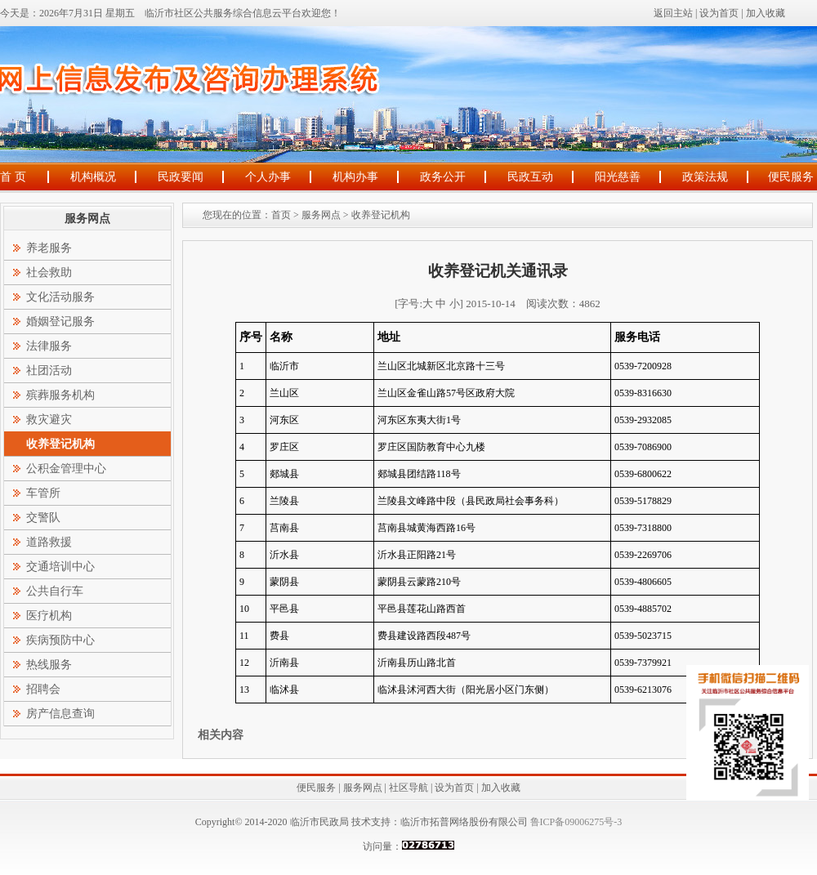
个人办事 (268, 177)
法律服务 (49, 346)
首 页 (13, 177)
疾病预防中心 (60, 640)
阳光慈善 (618, 177)
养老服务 (49, 248)
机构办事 (355, 177)
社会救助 (49, 272)
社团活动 (49, 370)
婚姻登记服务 (60, 321)
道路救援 (49, 542)
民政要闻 (180, 177)
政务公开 (443, 177)
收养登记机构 (380, 215)
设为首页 (719, 13)
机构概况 (93, 177)
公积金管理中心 (66, 468)
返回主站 (673, 13)
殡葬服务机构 (60, 395)
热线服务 (49, 664)
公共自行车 (54, 591)
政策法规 (705, 177)
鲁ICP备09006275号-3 (575, 822)
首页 (281, 215)
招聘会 (43, 689)
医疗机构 (49, 615)
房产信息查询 (60, 714)
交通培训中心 (60, 566)
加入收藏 (765, 13)
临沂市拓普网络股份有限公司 (464, 822)
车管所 (43, 493)
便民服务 (791, 177)
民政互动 (530, 177)
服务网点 (321, 215)
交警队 (43, 517)
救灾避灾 (49, 419)
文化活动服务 (60, 297)
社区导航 (408, 787)
